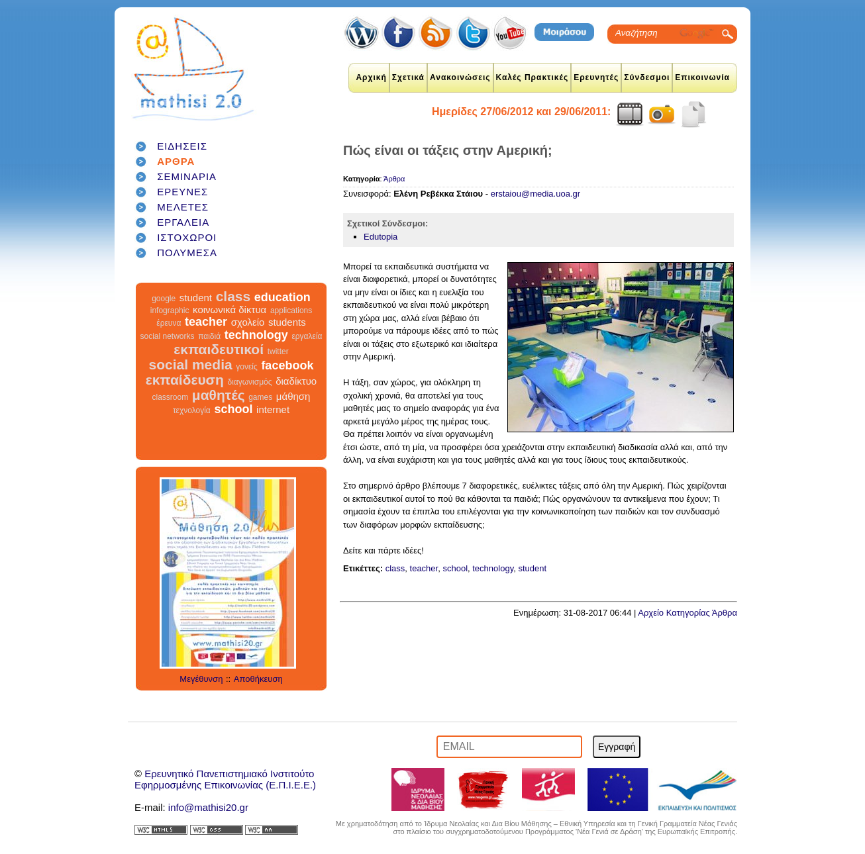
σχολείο (248, 322)
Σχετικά (408, 77)
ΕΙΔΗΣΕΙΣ (182, 146)
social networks (167, 336)
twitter (278, 352)
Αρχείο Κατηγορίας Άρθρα (687, 613)
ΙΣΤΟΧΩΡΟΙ (187, 237)
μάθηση (293, 396)
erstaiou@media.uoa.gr (535, 194)
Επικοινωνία (702, 77)
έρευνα (168, 323)
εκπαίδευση (185, 380)
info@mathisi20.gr (208, 807)
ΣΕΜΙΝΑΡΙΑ (187, 176)
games (260, 397)
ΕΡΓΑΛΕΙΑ (183, 222)
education (282, 297)
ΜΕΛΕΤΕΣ (183, 207)
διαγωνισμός (249, 382)
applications (291, 310)
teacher (206, 322)
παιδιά (209, 336)
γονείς (246, 367)
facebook (287, 365)
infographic (169, 310)
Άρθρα (394, 179)
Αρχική (371, 77)
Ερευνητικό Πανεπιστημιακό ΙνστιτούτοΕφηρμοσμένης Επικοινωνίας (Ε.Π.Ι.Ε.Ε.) (225, 779)
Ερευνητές (596, 77)
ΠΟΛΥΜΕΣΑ (187, 252)
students (287, 322)
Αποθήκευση (258, 679)
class (233, 296)
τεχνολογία (192, 410)
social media (190, 364)
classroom (170, 397)
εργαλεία (306, 336)
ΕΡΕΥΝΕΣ (182, 191)
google (164, 299)
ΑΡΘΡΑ (176, 161)
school (233, 409)
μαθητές (218, 395)
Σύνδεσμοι (647, 77)
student (195, 298)
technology (256, 335)
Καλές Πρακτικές (532, 77)
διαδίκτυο (296, 381)
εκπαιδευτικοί (219, 349)
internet (272, 409)
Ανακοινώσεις (460, 77)
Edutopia (380, 237)
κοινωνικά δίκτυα (229, 309)
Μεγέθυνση (201, 679)
